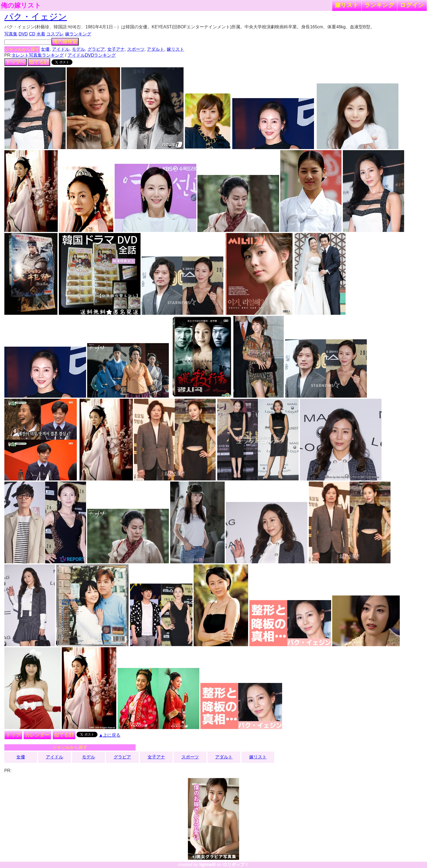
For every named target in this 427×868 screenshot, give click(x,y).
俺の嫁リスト (21, 5)
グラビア (96, 49)
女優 (45, 49)
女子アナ (116, 49)
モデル (78, 49)
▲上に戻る (110, 735)
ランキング (379, 5)
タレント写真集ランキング (37, 55)
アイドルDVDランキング (92, 55)
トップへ (15, 62)
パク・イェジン (35, 17)
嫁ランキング (78, 34)
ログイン (412, 5)
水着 (40, 34)
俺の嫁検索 (65, 41)
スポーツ (136, 49)
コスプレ (55, 34)
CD (32, 34)
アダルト (155, 49)
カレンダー (37, 735)
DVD (23, 34)
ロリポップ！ (236, 864)
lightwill (207, 864)
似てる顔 (39, 62)
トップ (13, 735)
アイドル (60, 49)
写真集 (10, 34)
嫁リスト (347, 5)
